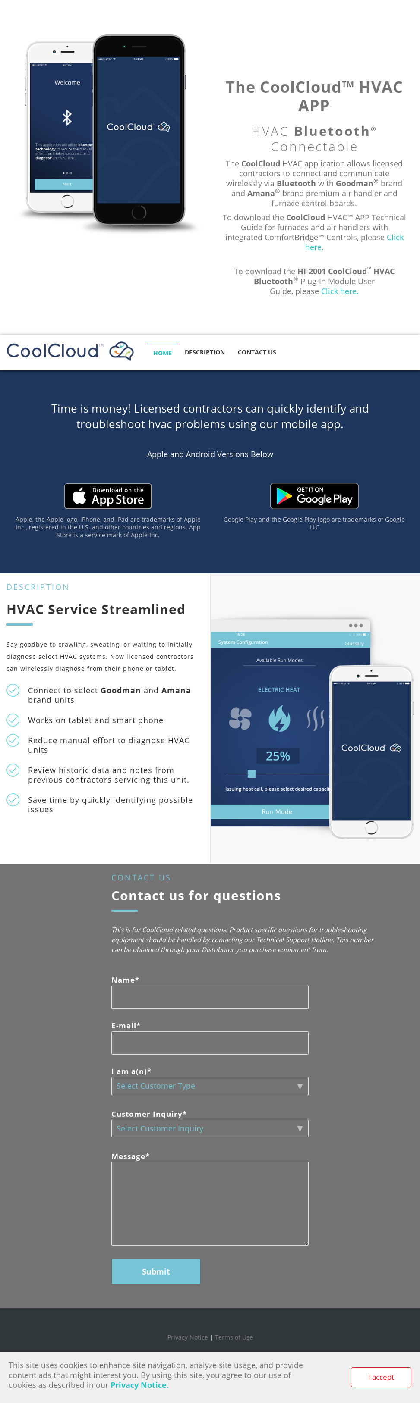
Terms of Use (234, 1337)
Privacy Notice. (140, 1385)
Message (130, 1156)
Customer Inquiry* (149, 1114)
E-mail (126, 1025)
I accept (381, 1377)
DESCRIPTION (205, 352)
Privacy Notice (187, 1337)
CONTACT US (257, 352)
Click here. (340, 291)
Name (125, 979)
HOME (162, 353)
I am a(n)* (131, 1071)
